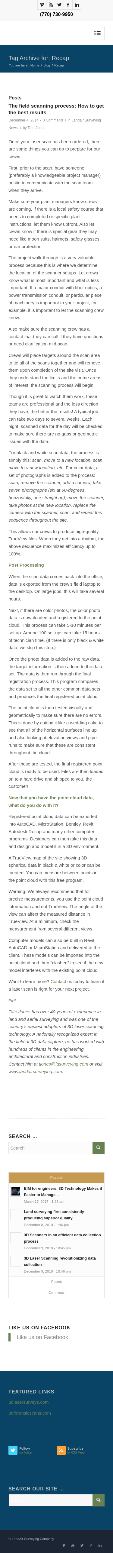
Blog (46, 65)
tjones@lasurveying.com (63, 1063)
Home (34, 65)
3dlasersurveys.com (28, 1402)
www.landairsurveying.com (35, 1071)
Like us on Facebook (39, 1327)
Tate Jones (37, 128)
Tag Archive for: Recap (38, 58)
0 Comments (53, 120)
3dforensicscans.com (29, 1412)
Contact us (61, 981)
